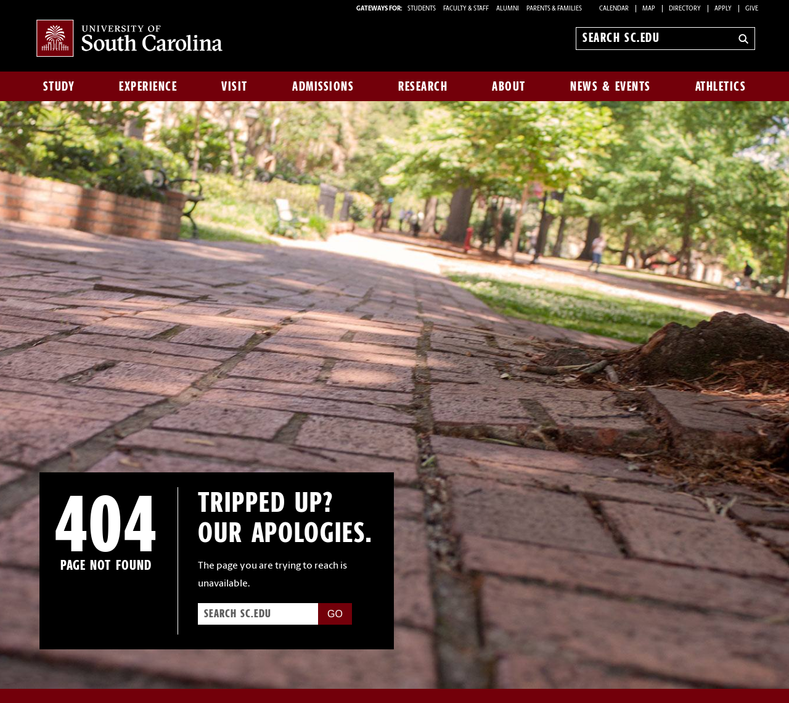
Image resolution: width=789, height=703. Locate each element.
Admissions (323, 86)
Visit (234, 86)
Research (423, 86)
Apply (723, 9)
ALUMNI (507, 9)
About (509, 86)
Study (59, 86)
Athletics (720, 86)
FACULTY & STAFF (466, 9)
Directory (685, 9)
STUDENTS (422, 9)
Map (648, 9)
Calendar (614, 9)
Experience (148, 86)
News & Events (610, 86)
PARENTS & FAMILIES (554, 9)
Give (751, 9)
